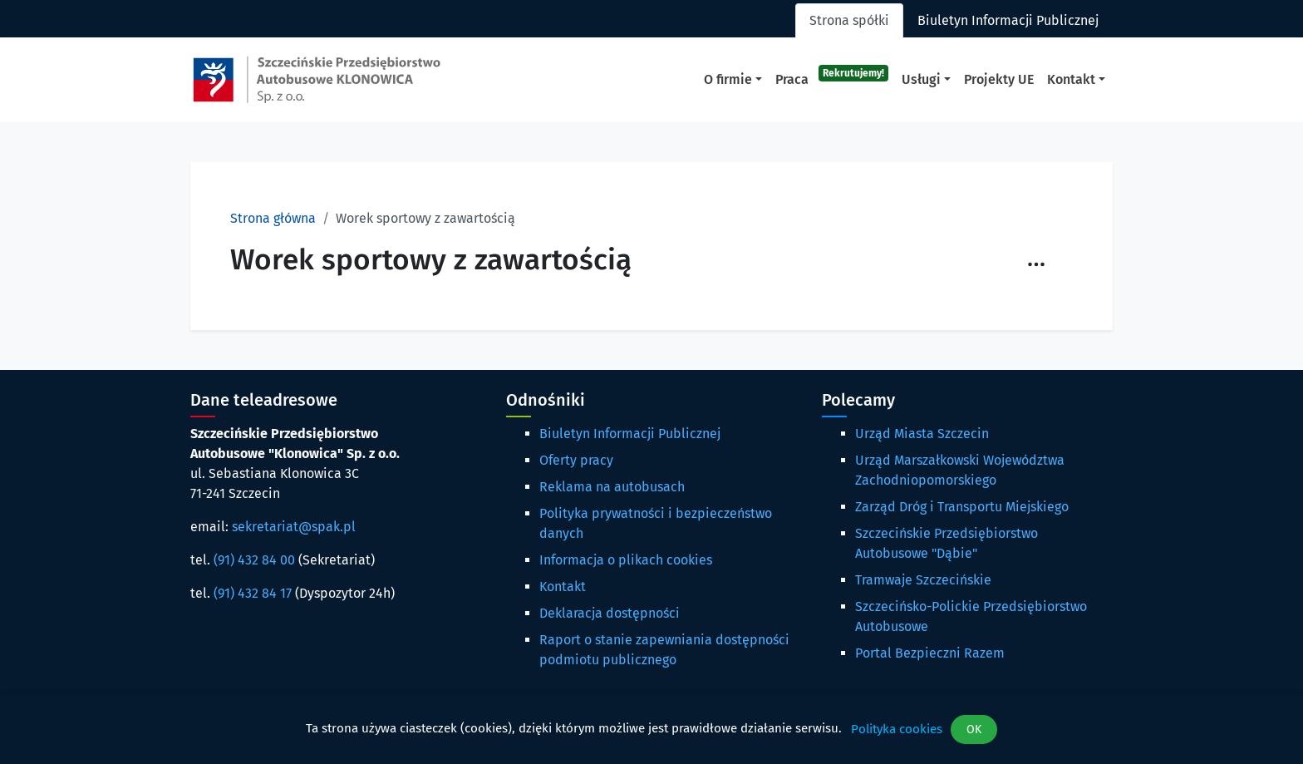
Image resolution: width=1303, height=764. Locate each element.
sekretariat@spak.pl (294, 527)
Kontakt (562, 586)
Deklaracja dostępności (609, 613)
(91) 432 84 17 (253, 593)
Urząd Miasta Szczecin (922, 433)
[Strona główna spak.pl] (316, 80)
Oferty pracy (576, 460)
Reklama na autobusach (612, 487)
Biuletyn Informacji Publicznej (629, 433)
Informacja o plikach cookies (625, 560)
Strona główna (273, 218)
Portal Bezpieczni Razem (930, 653)
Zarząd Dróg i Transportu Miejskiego (962, 507)
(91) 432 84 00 (254, 560)
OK (973, 729)
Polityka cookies (896, 729)
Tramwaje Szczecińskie (923, 580)
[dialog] (651, 729)
